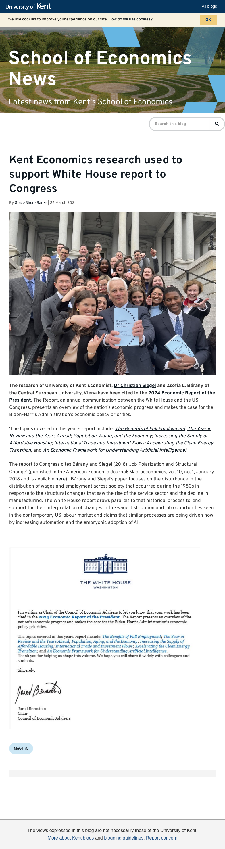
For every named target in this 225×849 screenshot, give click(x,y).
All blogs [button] (209, 6)
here (60, 479)
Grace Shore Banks (31, 202)
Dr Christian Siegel (135, 386)
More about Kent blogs (71, 837)
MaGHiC (21, 748)
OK (208, 20)
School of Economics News (100, 69)
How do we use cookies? (131, 19)
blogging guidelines (123, 837)
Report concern (161, 837)
